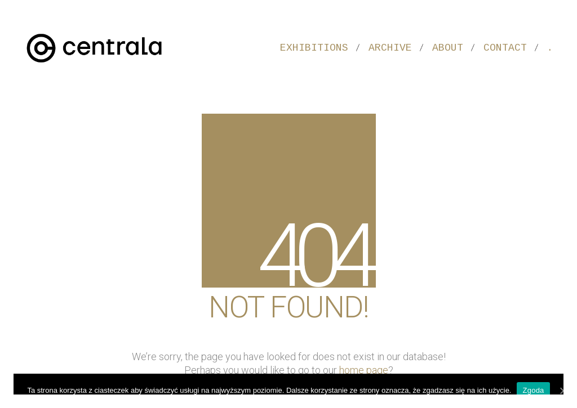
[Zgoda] (563, 390)
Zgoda (533, 390)
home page (363, 370)
